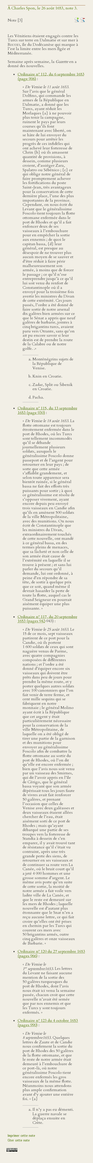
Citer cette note (19, 1140)
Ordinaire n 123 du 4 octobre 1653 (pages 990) (48, 1023)
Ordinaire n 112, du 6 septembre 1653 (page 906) (51, 76)
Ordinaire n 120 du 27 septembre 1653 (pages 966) (51, 954)
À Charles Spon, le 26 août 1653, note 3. (42, 8)
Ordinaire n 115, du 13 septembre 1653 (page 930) (47, 410)
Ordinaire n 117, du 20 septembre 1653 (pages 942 (47, 619)
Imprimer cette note (21, 1136)
